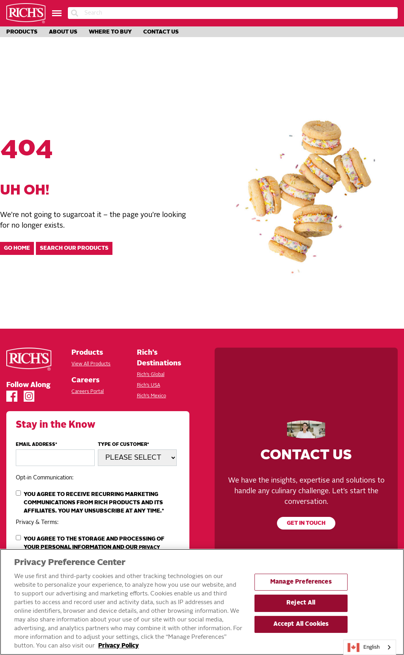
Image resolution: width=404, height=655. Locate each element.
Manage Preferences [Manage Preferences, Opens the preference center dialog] (301, 582)
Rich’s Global (151, 374)
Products (21, 32)
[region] (202, 602)
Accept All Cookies (301, 624)
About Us (63, 32)
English (364, 647)
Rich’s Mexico (151, 396)
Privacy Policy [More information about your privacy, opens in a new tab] (118, 646)
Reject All (300, 603)
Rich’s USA (148, 385)
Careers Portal (87, 391)
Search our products (74, 248)
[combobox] (369, 647)
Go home (17, 248)
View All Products (90, 364)
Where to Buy (110, 32)
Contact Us (161, 32)
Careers (85, 380)
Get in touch (306, 523)
